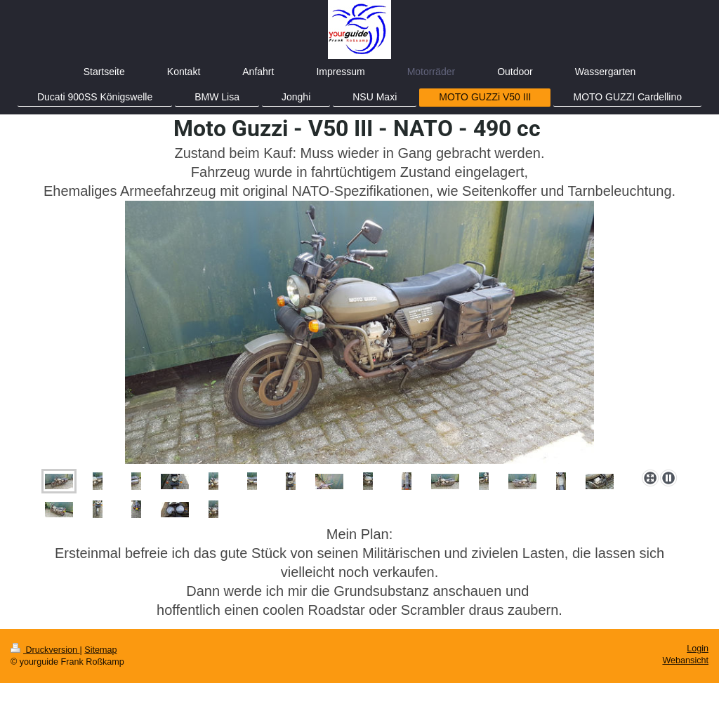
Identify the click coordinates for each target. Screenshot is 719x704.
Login (697, 648)
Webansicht (685, 660)
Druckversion (45, 650)
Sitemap (100, 650)
